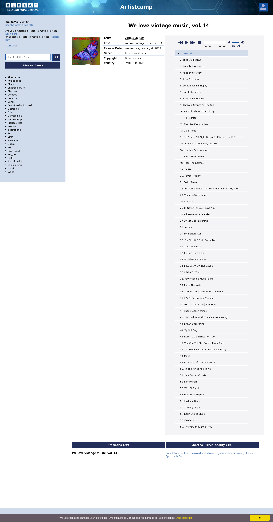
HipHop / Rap (15, 122)
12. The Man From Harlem (194, 124)
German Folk (15, 115)
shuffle (239, 45)
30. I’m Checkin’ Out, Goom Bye (198, 239)
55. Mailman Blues (190, 400)
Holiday (12, 126)
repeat (233, 45)
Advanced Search (33, 65)
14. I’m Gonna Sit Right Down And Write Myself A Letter (211, 137)
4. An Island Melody (191, 72)
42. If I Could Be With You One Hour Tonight (204, 317)
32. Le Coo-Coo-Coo (192, 252)
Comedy (12, 94)
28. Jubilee (186, 227)
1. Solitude (187, 53)
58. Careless (187, 420)
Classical (12, 91)
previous (180, 42)
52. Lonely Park (188, 381)
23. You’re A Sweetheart (194, 194)
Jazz (10, 133)
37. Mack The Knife (190, 285)
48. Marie (185, 355)
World (11, 171)
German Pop (15, 119)
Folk (10, 112)
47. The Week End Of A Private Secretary (203, 349)
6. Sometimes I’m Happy (193, 85)
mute (230, 42)
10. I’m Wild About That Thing (197, 111)
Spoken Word (15, 164)
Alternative (14, 77)
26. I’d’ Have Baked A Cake (195, 214)
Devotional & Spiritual (20, 105)
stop (199, 42)
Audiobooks (14, 80)
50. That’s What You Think (195, 368)
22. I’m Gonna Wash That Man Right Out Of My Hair (209, 188)
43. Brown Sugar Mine (192, 323)
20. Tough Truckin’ (190, 175)
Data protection (184, 517)
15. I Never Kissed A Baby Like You (199, 143)
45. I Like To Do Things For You (197, 336)
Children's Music (16, 87)
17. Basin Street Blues (192, 156)
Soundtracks (15, 161)
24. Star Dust (187, 201)
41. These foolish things (193, 310)
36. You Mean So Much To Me (196, 278)
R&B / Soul (14, 150)
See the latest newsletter (19, 24)
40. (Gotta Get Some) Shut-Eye (198, 304)
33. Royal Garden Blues (193, 259)
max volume (242, 42)
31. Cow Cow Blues (191, 246)
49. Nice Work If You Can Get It (197, 362)
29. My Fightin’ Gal (190, 233)
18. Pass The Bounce (192, 162)
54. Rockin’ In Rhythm (192, 394)
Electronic (13, 108)
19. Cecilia (185, 169)
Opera (11, 143)
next (192, 42)
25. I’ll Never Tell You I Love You (197, 207)
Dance (11, 101)
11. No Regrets (188, 117)
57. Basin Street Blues (192, 413)
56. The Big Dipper (190, 407)
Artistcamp (136, 6)
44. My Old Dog (188, 330)
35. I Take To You (190, 272)
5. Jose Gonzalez (189, 79)
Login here (11, 33)
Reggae (12, 154)
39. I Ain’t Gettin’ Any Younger (197, 297)
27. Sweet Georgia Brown (194, 220)
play (186, 42)
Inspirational (14, 129)
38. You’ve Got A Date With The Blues (201, 291)
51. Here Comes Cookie (193, 375)
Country (12, 98)
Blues (11, 84)
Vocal (11, 168)
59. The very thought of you (196, 426)
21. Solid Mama (188, 182)
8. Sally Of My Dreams (192, 98)
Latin (10, 136)
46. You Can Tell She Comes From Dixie (202, 342)
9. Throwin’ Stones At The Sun (197, 104)
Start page (11, 45)
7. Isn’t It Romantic (190, 91)
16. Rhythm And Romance (194, 149)
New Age (13, 140)
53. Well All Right (189, 387)
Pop (10, 147)
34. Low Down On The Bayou (196, 265)
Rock (10, 157)
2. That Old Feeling (190, 59)
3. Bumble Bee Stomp (192, 66)
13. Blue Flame (188, 130)
